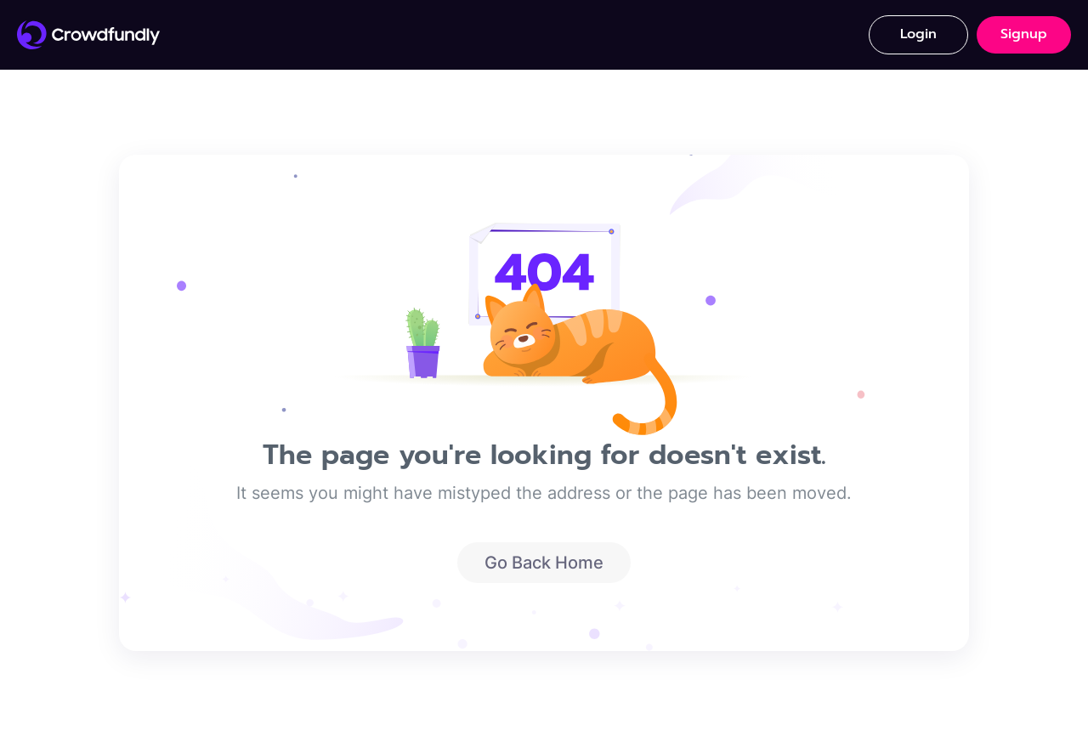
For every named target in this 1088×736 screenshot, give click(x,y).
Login (918, 34)
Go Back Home (544, 562)
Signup (1023, 34)
